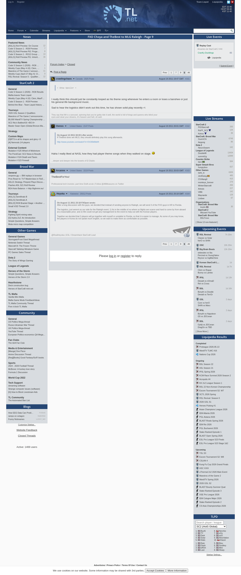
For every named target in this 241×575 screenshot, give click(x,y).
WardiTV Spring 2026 (208, 479)
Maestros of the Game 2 (210, 476)
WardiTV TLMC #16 (208, 350)
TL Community (16, 397)
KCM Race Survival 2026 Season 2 (215, 375)
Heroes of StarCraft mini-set (20, 289)
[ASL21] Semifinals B (17, 197)
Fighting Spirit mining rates (20, 214)
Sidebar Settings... (214, 555)
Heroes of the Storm (19, 271)
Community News (17, 62)
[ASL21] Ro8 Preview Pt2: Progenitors (24, 51)
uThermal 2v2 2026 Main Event (213, 472)
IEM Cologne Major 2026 (210, 498)
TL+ (106, 30)
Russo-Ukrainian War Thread (21, 325)
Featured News (16, 42)
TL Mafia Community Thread (21, 303)
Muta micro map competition (21, 224)
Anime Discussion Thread (19, 354)
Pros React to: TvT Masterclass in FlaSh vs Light (26, 179)
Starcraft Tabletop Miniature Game (23, 249)
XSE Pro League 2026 (209, 494)
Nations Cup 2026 (207, 354)
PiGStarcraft (203, 127)
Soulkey (222, 545)
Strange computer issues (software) (24, 389)
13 (44, 54)
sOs (221, 533)
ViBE (200, 192)
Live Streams (214, 118)
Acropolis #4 (204, 379)
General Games (16, 236)
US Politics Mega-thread (19, 322)
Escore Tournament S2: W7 (211, 390)
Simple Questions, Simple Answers (23, 221)
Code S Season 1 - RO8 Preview (23, 48)
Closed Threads (27, 435)
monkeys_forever (206, 182)
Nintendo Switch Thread (19, 243)
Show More (202, 331)
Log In (11, 2)
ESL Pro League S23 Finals (211, 439)
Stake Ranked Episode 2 (210, 502)
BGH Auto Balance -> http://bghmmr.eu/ (25, 188)
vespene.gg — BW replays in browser (25, 175)
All (189, 72)
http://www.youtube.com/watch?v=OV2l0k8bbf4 (78, 142)
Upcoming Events (214, 229)
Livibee (201, 198)
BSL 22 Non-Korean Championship (215, 387)
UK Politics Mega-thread (19, 328)
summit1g (202, 156)
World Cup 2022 (16, 377)
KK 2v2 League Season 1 (210, 383)
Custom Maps (15, 136)
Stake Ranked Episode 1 (210, 432)
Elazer (223, 540)
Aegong (201, 142)
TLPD (214, 516)
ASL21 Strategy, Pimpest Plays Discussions (26, 182)
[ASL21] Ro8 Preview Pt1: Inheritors (24, 57)
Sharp (221, 550)
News (27, 37)
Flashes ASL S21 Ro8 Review (21, 185)
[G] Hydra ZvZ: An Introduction (21, 218)
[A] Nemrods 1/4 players (19, 142)
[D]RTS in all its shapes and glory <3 (24, 139)
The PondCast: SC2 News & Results (24, 154)
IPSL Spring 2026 (207, 372)
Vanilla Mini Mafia (16, 297)
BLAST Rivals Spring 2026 (211, 421)
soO (221, 535)
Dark (203, 535)
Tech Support (15, 383)
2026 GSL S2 (205, 483)
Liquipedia (217, 2)
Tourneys (13, 110)
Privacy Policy (113, 565)
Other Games (27, 230)
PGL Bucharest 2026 (208, 428)
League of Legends (18, 266)
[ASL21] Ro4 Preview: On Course (23, 46)
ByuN (203, 531)
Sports (11, 363)
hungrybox (202, 167)
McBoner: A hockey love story (21, 369)
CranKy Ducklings (206, 53)
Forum (22, 30)
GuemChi (202, 139)
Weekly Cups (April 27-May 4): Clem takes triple (24, 74)
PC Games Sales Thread (19, 252)
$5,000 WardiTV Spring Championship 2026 (26, 119)
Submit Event (226, 66)
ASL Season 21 (206, 368)
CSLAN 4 (203, 461)
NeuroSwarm (204, 148)
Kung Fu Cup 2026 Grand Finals (213, 464)
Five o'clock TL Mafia (17, 306)
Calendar (34, 30)
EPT (97, 31)
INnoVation (224, 538)
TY (202, 533)
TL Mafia (12, 294)
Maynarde (202, 195)
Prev (165, 72)
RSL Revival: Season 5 (209, 398)
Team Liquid (203, 2)
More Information (177, 570)
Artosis (201, 189)
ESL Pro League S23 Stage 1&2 (213, 443)
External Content (17, 148)
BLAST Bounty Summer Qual (212, 487)
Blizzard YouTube (208, 212)
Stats (203, 540)
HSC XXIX (204, 468)
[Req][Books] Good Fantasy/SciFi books (26, 357)
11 (44, 71)
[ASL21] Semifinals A (17, 200)
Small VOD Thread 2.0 (18, 206)
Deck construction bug (18, 285)
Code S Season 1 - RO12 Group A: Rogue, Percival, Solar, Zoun (24, 54)
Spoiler (66, 88)
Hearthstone (14, 282)
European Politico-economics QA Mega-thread (26, 334)
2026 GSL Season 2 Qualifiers (21, 113)
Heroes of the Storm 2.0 (19, 277)
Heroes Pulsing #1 (207, 405)
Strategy (12, 131)
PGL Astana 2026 (207, 417)
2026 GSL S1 (205, 402)
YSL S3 (202, 453)
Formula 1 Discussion (17, 372)
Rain (203, 543)
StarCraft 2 (27, 83)
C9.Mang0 (202, 179)
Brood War (27, 166)
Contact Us (142, 565)
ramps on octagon (16, 416)
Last (202, 550)
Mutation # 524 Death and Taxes (22, 157)
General (12, 89)
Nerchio (222, 531)
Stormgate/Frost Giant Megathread (23, 239)
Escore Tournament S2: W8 (211, 457)
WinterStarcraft (204, 185)
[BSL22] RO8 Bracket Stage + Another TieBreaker (26, 203)
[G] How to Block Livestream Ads (22, 392)
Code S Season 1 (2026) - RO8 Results (24, 65)
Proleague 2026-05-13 (209, 347)
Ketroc (201, 133)
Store (87, 30)
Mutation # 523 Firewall (18, 160)
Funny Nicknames (16, 419)
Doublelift (202, 153)
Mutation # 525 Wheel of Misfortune (24, 151)
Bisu (221, 543)
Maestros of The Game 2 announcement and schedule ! (24, 71)
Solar (203, 538)
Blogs (27, 406)
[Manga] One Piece (16, 351)
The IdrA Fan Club (16, 343)
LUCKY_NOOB (40, 419)
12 (44, 46)
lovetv (203, 207)
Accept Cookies (155, 570)
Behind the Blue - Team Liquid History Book (26, 105)
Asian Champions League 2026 (213, 409)
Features (75, 30)
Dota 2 (11, 257)
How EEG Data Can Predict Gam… (21, 413)
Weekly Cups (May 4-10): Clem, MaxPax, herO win (24, 68)
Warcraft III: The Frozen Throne (22, 246)
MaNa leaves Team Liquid (19, 95)
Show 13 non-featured (207, 222)
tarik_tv (201, 173)
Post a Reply (58, 72)
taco (200, 162)
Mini (221, 548)
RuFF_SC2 (203, 130)
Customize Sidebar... (26, 425)
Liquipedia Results (214, 337)
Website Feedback (26, 430)
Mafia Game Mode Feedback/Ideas (24, 300)
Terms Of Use (128, 565)
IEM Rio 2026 (205, 424)
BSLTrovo (204, 218)
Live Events (214, 37)
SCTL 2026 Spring (207, 394)
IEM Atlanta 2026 (207, 413)
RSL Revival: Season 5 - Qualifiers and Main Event (24, 77)
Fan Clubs (13, 340)
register (126, 256)
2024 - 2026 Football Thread (21, 366)
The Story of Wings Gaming (20, 260)
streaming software (16, 386)
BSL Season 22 (206, 364)
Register (21, 2)
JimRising (202, 176)
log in (112, 256)
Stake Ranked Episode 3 (210, 491)
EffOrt (203, 548)
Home (11, 30)
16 (44, 57)
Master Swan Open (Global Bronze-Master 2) (26, 126)
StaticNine (41, 416)
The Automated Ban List (19, 400)
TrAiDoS (42, 413)
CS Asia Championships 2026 (212, 506)
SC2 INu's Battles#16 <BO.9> (21, 123)
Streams (46, 30)
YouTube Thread (15, 331)
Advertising (99, 565)
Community (27, 313)
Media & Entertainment (20, 348)
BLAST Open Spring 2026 (211, 436)
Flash (203, 545)
